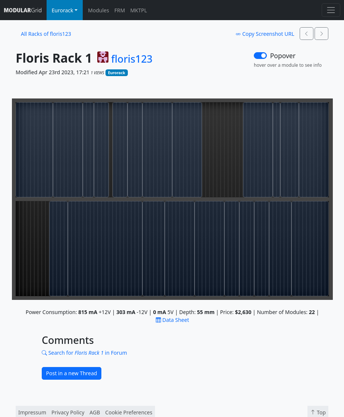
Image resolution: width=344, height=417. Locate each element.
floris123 (131, 59)
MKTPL (138, 10)
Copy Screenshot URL (265, 33)
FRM (119, 10)
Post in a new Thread (71, 373)
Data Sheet (172, 319)
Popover (283, 55)
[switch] (260, 55)
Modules (98, 10)
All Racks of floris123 (46, 33)
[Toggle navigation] (331, 9)
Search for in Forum (84, 352)
